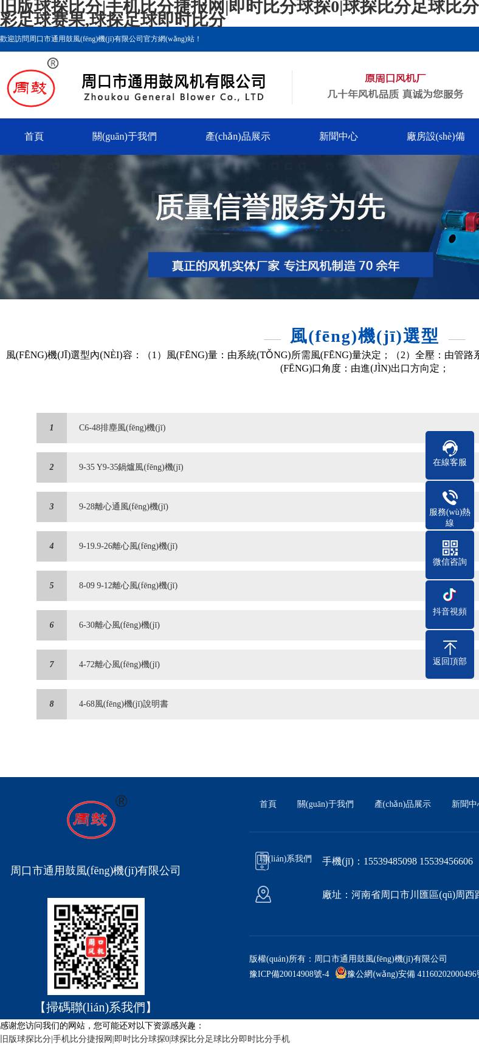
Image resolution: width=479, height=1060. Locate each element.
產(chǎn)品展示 (238, 136)
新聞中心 (338, 136)
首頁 (34, 136)
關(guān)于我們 (124, 136)
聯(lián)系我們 (286, 858)
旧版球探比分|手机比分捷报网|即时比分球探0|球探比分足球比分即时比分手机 (145, 1039)
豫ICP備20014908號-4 (289, 974)
